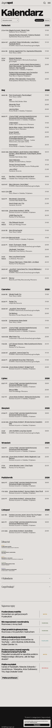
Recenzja (45, 668)
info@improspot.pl (7, 727)
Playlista (45, 640)
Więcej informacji (33, 722)
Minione (47, 20)
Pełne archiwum (9, 677)
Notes (45, 614)
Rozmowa (45, 623)
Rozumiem (37, 725)
